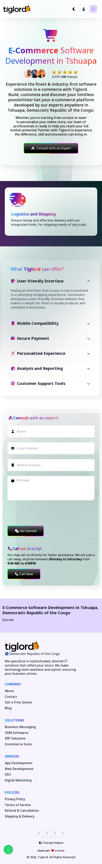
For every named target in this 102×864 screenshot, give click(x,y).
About (9, 691)
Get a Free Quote (18, 702)
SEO (8, 774)
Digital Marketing (18, 780)
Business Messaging (20, 727)
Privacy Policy (15, 799)
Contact (11, 697)
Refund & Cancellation (22, 810)
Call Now (24, 574)
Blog (8, 708)
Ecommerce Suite (18, 744)
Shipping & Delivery (19, 816)
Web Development (19, 769)
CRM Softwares (16, 733)
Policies (12, 792)
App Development (18, 763)
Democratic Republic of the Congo (36, 612)
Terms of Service (18, 805)
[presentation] (37, 513)
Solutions (14, 720)
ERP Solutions (15, 738)
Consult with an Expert (51, 148)
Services (12, 756)
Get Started (25, 531)
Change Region (51, 843)
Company (13, 684)
